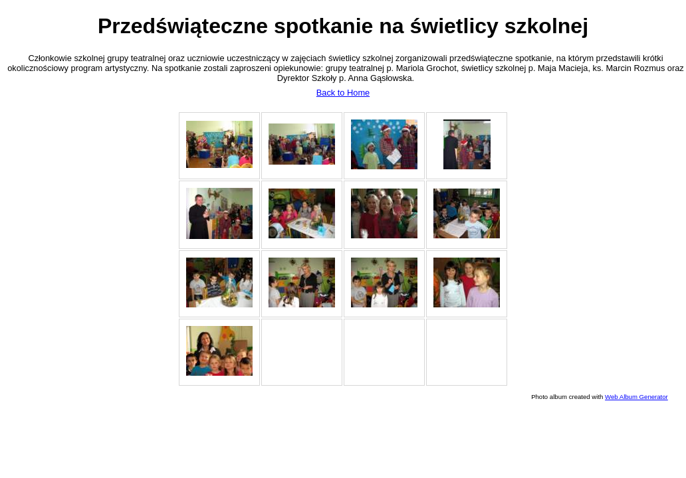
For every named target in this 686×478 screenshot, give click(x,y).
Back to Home (343, 93)
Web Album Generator (636, 396)
